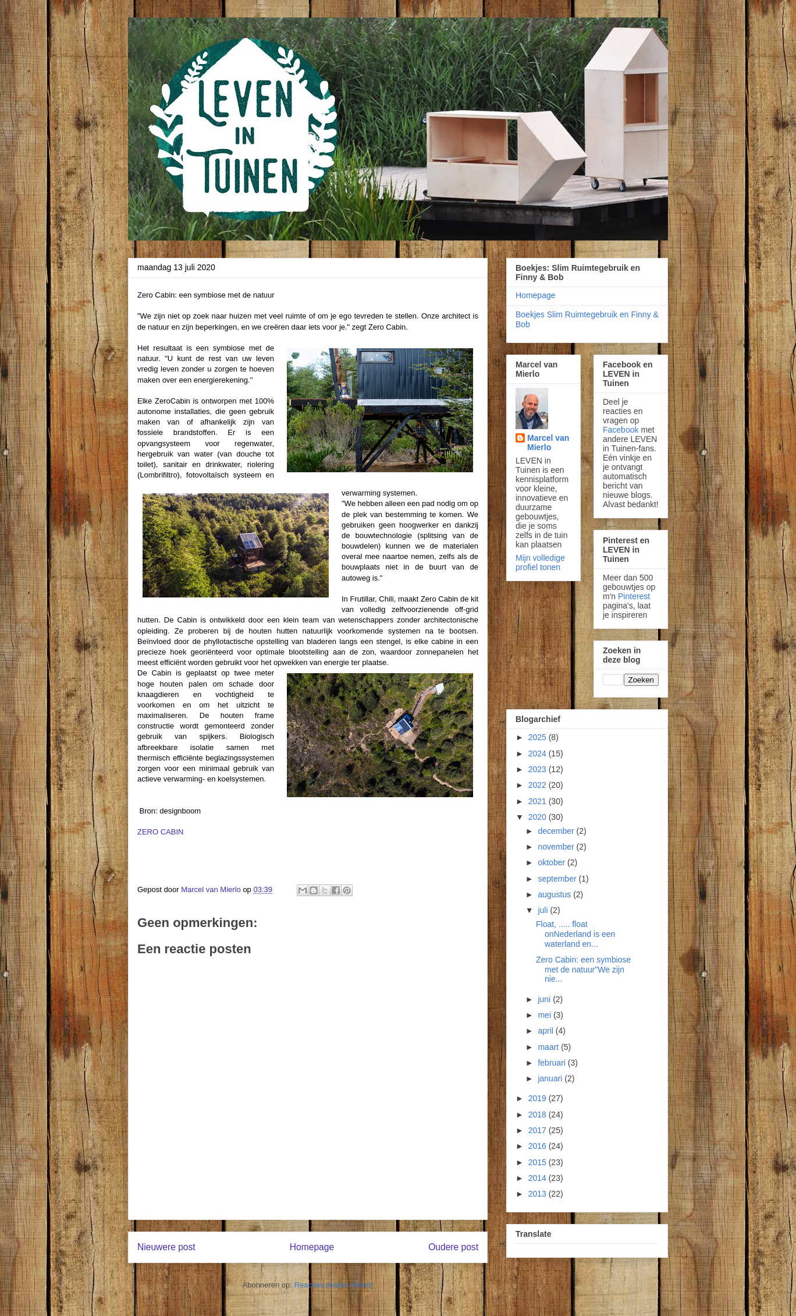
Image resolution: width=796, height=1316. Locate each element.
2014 (538, 1178)
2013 (538, 1193)
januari (551, 1078)
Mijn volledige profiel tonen (540, 562)
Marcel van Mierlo (548, 442)
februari (552, 1062)
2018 (538, 1114)
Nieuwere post (166, 1247)
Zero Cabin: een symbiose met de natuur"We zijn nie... (583, 969)
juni (545, 999)
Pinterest (634, 596)
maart (549, 1047)
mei (545, 1015)
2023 (538, 769)
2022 (538, 785)
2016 (538, 1146)
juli (544, 910)
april (546, 1030)
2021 (538, 801)
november (557, 846)
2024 (538, 753)
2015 (538, 1162)
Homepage (312, 1247)
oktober (552, 862)
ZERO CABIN (160, 831)
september (558, 878)
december (557, 831)
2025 (538, 737)
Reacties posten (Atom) (334, 1284)
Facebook (620, 429)
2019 (538, 1098)
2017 (538, 1130)
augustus (555, 894)
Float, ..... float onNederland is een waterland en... (575, 934)
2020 (538, 817)
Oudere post (453, 1247)
